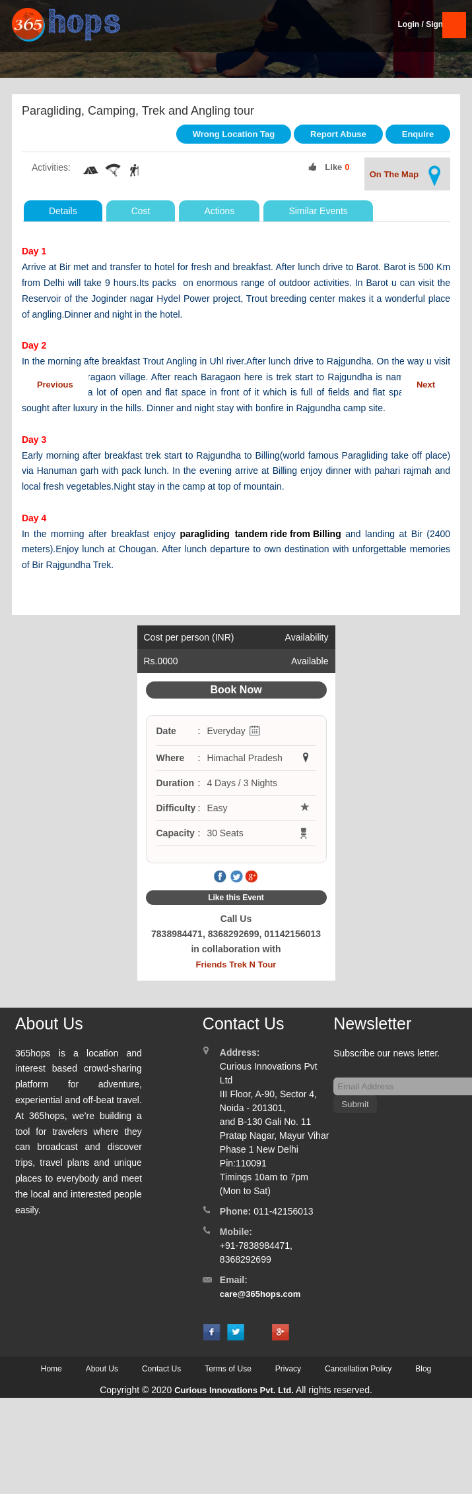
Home (51, 1368)
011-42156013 (283, 1211)
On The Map (407, 176)
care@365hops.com (260, 1294)
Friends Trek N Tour (236, 964)
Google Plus (251, 877)
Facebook (220, 877)
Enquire (418, 134)
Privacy (288, 1368)
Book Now (235, 689)
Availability (307, 637)
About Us (102, 1368)
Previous (55, 384)
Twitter (236, 877)
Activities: (51, 167)
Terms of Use (228, 1368)
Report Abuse (338, 134)
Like (333, 167)
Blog (423, 1368)
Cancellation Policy (358, 1368)
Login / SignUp (425, 24)
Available (310, 661)
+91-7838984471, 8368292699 (256, 1252)
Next (426, 384)
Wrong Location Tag (234, 134)
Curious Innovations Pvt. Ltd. (234, 1390)
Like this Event (236, 897)
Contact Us (161, 1368)
